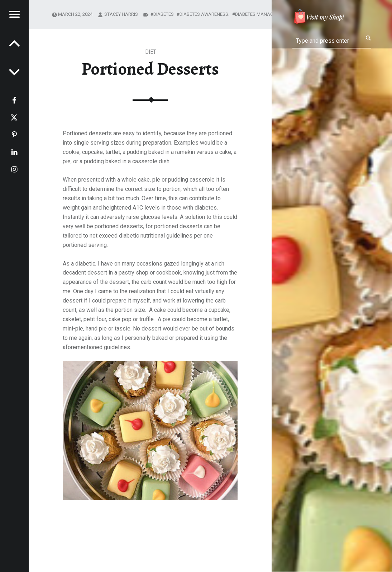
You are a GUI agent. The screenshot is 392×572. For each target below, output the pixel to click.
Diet (150, 51)
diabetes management (261, 14)
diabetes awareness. (204, 14)
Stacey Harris (121, 14)
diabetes (163, 14)
